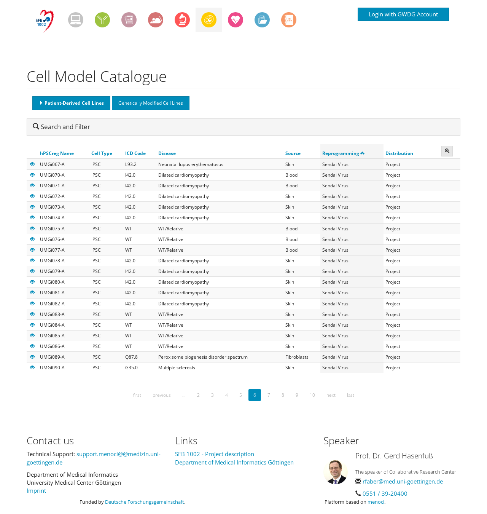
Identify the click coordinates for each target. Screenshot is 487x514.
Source (293, 153)
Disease (167, 153)
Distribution (399, 153)
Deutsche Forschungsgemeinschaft (144, 501)
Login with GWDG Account (403, 14)
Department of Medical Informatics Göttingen (234, 462)
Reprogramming (343, 153)
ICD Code (135, 153)
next (331, 395)
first (137, 395)
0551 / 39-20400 (385, 493)
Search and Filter (61, 126)
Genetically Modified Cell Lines (150, 103)
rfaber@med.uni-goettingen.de (403, 481)
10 (312, 395)
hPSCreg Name (57, 153)
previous (162, 395)
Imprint (36, 490)
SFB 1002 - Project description (214, 454)
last (350, 395)
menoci (376, 501)
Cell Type (101, 153)
